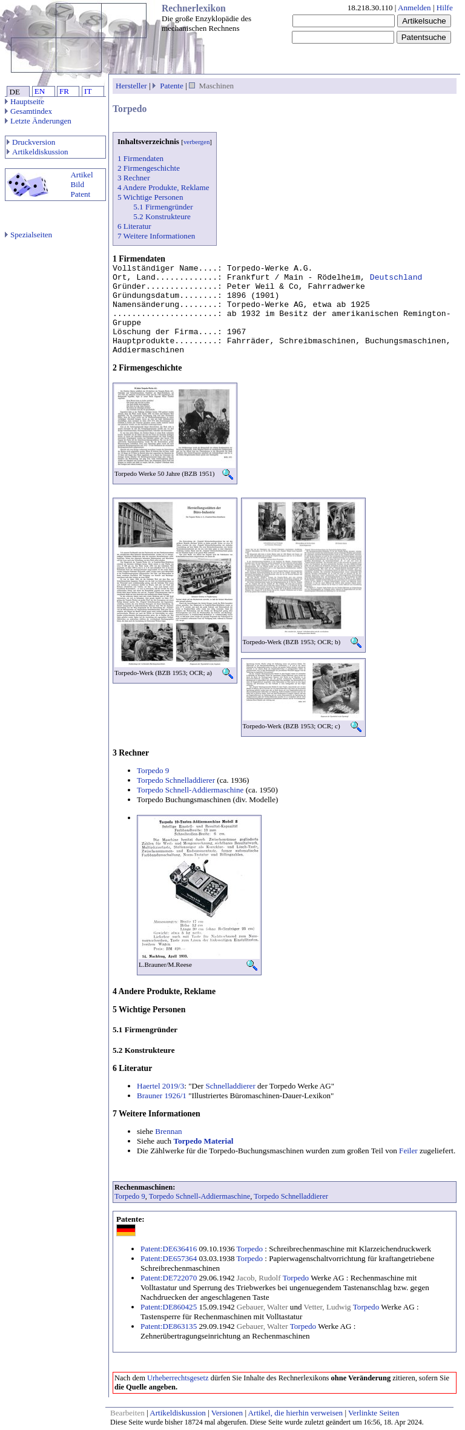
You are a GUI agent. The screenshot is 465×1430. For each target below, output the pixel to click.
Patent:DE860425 (168, 1306)
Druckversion (31, 142)
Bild (77, 184)
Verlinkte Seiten (373, 1412)
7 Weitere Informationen (156, 235)
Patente (171, 85)
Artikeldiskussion (37, 151)
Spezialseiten (28, 234)
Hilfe (445, 7)
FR (64, 91)
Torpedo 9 (153, 770)
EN (40, 91)
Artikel (81, 174)
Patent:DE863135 (168, 1326)
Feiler (408, 1150)
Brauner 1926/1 (161, 1095)
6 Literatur (134, 226)
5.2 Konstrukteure (162, 216)
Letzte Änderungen (38, 120)
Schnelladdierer (230, 1085)
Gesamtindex (28, 111)
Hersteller (131, 85)
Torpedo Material (203, 1140)
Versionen (227, 1412)
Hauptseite (24, 101)
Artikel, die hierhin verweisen (295, 1412)
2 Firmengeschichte (148, 168)
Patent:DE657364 (168, 1258)
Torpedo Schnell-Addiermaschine (190, 789)
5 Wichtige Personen (150, 197)
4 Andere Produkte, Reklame (163, 187)
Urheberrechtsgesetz (178, 1378)
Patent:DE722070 (168, 1277)
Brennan (168, 1131)
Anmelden (414, 7)
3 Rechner (133, 177)
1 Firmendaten (140, 158)
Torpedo (250, 1248)
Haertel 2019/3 (160, 1085)
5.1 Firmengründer (163, 206)
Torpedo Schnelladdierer (176, 780)
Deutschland (396, 277)
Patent (80, 194)
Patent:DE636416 (168, 1248)
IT (87, 91)
